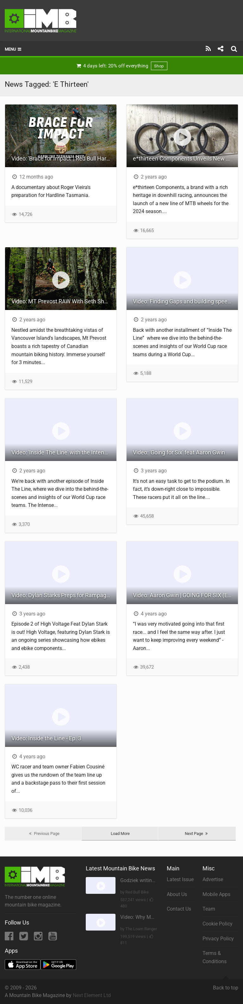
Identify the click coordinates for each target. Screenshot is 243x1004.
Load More (120, 833)
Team (208, 909)
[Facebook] (10, 938)
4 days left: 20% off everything (121, 66)
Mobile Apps (216, 894)
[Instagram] (39, 938)
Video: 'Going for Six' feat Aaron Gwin (179, 452)
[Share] (220, 49)
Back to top (225, 985)
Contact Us (179, 909)
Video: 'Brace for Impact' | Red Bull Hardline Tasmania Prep (63, 158)
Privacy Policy (218, 939)
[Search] (235, 49)
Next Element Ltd (92, 995)
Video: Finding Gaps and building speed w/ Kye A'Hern (185, 301)
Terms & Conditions (214, 957)
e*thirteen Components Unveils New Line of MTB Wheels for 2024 (185, 158)
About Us (177, 894)
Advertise (212, 879)
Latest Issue (180, 879)
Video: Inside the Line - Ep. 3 (46, 738)
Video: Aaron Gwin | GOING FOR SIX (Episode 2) (185, 595)
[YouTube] (52, 938)
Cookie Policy (217, 924)
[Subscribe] (208, 49)
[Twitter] (24, 938)
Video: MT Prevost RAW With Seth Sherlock (63, 301)
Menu (13, 49)
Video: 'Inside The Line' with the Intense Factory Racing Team (63, 452)
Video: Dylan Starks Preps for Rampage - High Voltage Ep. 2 (63, 595)
